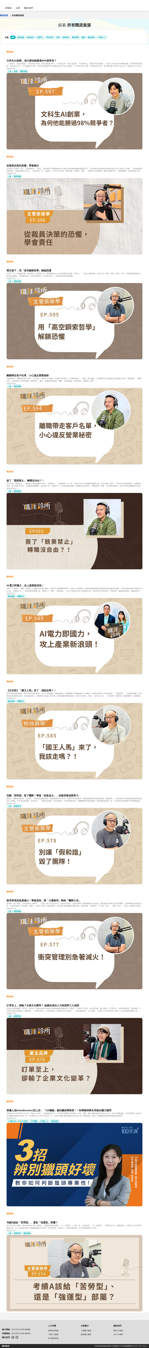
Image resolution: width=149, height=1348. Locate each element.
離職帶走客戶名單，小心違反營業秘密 (28, 375)
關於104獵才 (118, 1330)
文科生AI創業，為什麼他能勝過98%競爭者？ (32, 60)
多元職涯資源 (53, 1338)
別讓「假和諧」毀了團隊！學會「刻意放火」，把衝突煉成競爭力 (42, 795)
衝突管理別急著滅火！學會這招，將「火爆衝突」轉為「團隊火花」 (44, 900)
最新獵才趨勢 (86, 1334)
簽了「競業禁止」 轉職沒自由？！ (25, 480)
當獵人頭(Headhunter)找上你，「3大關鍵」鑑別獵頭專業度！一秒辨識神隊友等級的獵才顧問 (59, 1110)
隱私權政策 (5, 1346)
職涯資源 (4, 15)
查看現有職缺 (53, 1330)
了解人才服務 (53, 1334)
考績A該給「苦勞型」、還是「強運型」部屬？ (32, 1222)
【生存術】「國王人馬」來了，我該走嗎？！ (31, 690)
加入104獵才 (118, 1334)
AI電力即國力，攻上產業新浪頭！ (25, 585)
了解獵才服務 (86, 1330)
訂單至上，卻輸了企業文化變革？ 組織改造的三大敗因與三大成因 (43, 1005)
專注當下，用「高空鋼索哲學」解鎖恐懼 (29, 270)
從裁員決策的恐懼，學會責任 (23, 165)
